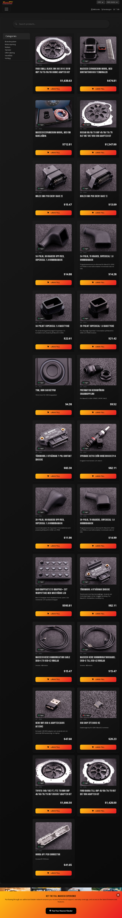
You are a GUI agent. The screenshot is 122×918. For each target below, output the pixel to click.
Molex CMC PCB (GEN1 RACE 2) (49, 196)
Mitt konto (95, 9)
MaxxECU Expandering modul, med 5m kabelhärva (53, 134)
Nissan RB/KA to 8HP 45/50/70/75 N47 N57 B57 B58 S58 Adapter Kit (96, 134)
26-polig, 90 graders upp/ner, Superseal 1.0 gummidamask (49, 521)
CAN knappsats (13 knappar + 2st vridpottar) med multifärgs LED (51, 591)
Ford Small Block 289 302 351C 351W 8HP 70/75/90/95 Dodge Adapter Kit (52, 70)
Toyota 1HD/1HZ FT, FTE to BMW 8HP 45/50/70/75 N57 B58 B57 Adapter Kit (53, 792)
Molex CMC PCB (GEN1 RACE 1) (93, 196)
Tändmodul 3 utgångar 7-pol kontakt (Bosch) (53, 458)
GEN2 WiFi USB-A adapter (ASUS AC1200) (50, 724)
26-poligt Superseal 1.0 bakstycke (97, 326)
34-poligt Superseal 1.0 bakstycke (52, 326)
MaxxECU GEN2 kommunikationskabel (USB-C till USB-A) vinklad (97, 659)
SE (114, 9)
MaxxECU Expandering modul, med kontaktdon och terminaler (96, 70)
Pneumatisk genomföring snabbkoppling (92, 392)
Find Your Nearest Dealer (61, 911)
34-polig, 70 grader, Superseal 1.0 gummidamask (96, 258)
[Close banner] (118, 895)
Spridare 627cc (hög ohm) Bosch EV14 (98, 456)
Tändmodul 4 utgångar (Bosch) (95, 589)
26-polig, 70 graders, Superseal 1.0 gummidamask (97, 521)
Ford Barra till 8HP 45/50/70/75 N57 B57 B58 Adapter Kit (98, 792)
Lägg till (53, 89)
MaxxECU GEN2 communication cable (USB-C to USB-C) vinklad (52, 659)
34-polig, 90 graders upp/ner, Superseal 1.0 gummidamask (49, 258)
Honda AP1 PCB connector (47, 854)
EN (118, 9)
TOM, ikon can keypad (45, 390)
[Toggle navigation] (6, 9)
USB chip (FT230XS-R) (90, 723)
